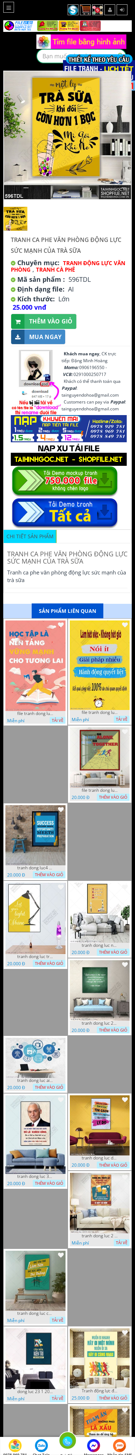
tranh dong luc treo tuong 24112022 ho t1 (35, 956)
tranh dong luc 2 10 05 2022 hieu (100, 1235)
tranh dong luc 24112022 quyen (100, 1023)
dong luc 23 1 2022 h (35, 1391)
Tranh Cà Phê (55, 269)
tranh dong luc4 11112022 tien (35, 867)
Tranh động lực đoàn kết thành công (100, 1390)
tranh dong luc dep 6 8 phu (100, 1158)
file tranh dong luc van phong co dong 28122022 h (100, 790)
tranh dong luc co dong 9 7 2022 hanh (35, 1313)
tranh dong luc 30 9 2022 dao (35, 1176)
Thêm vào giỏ (42, 321)
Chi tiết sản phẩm (30, 536)
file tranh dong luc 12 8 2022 (100, 712)
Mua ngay (36, 337)
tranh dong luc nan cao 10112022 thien (100, 945)
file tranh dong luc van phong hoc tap (35, 713)
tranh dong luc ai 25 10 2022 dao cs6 (35, 1080)
